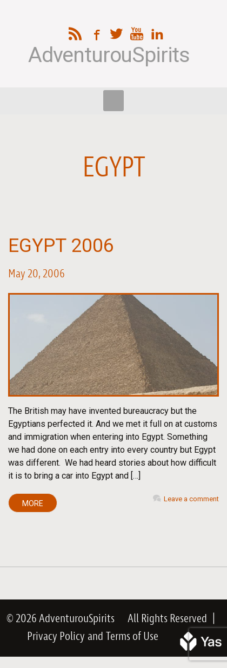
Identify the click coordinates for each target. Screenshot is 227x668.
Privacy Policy (56, 637)
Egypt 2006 (61, 246)
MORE (32, 503)
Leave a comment (191, 499)
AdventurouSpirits (109, 55)
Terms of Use (132, 637)
